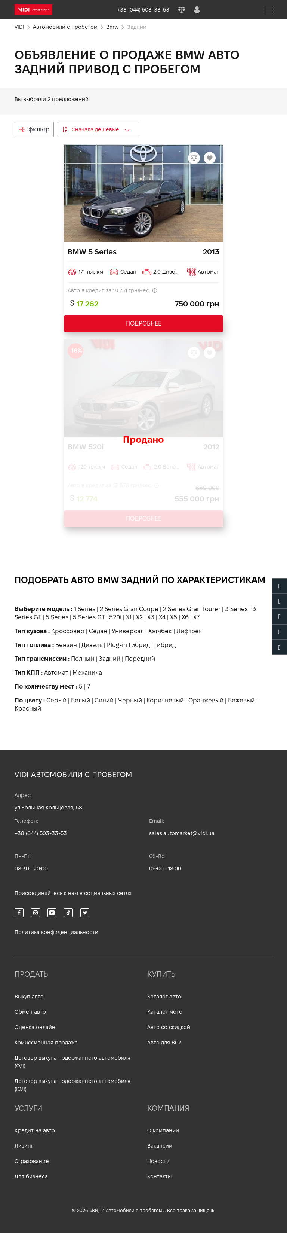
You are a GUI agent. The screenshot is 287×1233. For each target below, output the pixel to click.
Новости (158, 1161)
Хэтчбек (160, 631)
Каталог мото (164, 1012)
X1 (129, 617)
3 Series (236, 609)
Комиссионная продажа (46, 1043)
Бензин (66, 645)
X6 (185, 617)
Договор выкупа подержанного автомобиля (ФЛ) (72, 1062)
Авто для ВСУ (164, 1043)
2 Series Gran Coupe (129, 609)
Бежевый (241, 700)
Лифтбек (189, 631)
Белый (80, 700)
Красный (28, 708)
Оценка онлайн (35, 1027)
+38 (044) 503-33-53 (41, 833)
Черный (130, 700)
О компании (163, 1130)
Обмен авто (30, 1012)
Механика (87, 672)
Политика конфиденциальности (56, 932)
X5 (173, 617)
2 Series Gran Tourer (191, 609)
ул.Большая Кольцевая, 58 (48, 808)
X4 (162, 617)
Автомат (56, 672)
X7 (196, 617)
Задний (109, 659)
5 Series (57, 617)
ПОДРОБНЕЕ (143, 323)
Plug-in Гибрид (128, 645)
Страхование (32, 1161)
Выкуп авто (29, 996)
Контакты (159, 1176)
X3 (150, 617)
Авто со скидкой (168, 1027)
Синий (104, 700)
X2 (139, 617)
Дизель (91, 645)
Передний (140, 659)
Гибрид (165, 645)
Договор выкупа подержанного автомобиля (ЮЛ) (72, 1085)
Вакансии (159, 1146)
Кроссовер (67, 631)
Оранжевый (205, 700)
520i (115, 617)
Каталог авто (164, 996)
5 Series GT (89, 617)
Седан (98, 631)
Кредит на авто (35, 1130)
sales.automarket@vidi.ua (182, 833)
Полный (82, 659)
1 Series (84, 609)
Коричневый (165, 700)
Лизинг (24, 1146)
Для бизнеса (31, 1176)
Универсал (128, 631)
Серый (56, 700)
